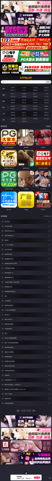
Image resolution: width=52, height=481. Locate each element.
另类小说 (24, 115)
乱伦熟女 (35, 102)
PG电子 (13, 87)
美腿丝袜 (13, 109)
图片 (3, 107)
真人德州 (24, 87)
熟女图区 (35, 109)
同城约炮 (13, 118)
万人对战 (35, 87)
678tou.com (26, 77)
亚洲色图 (24, 106)
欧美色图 (35, 106)
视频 (3, 95)
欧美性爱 (46, 100)
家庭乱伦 (24, 112)
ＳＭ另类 (46, 96)
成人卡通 (35, 100)
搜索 (48, 82)
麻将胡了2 (12, 90)
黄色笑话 (35, 115)
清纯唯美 (24, 109)
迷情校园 (13, 115)
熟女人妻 (13, 96)
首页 (18, 410)
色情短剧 (24, 121)
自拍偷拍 (24, 94)
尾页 (34, 410)
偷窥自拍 (13, 106)
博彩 (3, 89)
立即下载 (37, 477)
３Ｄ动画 (46, 94)
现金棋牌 (35, 90)
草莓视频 (35, 118)
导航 (3, 120)
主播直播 (35, 96)
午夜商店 (24, 118)
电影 (3, 101)
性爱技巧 (46, 115)
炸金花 (24, 90)
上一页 (23, 410)
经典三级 (24, 102)
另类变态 (46, 102)
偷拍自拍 (24, 100)
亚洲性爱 (13, 100)
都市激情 (13, 112)
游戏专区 (46, 87)
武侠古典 (46, 112)
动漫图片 (46, 106)
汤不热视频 (46, 118)
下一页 (28, 410)
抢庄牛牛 (46, 90)
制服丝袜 (13, 102)
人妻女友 (35, 112)
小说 (3, 113)
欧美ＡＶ (35, 94)
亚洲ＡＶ (13, 94)
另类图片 (46, 109)
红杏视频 (13, 121)
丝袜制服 (24, 96)
